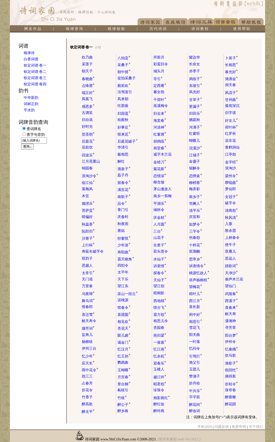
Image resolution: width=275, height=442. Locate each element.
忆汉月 (123, 349)
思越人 (87, 265)
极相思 (122, 154)
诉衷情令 (197, 266)
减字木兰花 (162, 154)
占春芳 (87, 383)
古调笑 (87, 113)
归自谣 (87, 120)
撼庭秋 (194, 120)
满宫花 (123, 190)
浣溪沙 (195, 148)
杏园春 (158, 328)
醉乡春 (122, 411)
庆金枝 (159, 218)
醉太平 (88, 412)
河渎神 (159, 127)
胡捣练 (159, 141)
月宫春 (123, 377)
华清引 (122, 147)
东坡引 (195, 86)
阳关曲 (194, 335)
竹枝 (122, 398)
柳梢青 (195, 183)
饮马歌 (230, 355)
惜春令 (123, 308)
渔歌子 (231, 363)
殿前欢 (123, 86)
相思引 (195, 322)
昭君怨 (159, 384)
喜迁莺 (88, 315)
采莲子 (87, 64)
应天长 (88, 363)
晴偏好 (87, 217)
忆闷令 (194, 348)
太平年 (122, 272)
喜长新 (194, 307)
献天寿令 (89, 321)
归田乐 (195, 114)
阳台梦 (231, 335)
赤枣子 (194, 71)
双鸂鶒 (194, 251)
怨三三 (87, 376)
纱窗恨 (123, 238)
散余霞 (230, 231)
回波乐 (88, 155)
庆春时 (122, 217)
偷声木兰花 (234, 279)
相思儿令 (160, 321)
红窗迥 (159, 134)
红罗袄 (230, 134)
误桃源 (122, 300)
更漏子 (195, 106)
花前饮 (87, 147)
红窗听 (194, 134)
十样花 (195, 245)
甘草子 (195, 100)
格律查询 (75, 29)
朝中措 (123, 72)
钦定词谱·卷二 (35, 72)
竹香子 (87, 397)
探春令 (159, 273)
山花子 (158, 238)
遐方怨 (159, 315)
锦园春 (87, 168)
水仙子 (159, 259)
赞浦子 (194, 376)
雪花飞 (194, 328)
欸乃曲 (87, 57)
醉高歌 (87, 404)
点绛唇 (88, 86)
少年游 (123, 245)
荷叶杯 (231, 127)
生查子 (159, 245)
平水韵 (29, 110)
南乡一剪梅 (162, 196)
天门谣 (87, 279)
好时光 (87, 127)
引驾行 (195, 356)
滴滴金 (231, 79)
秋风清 (231, 218)
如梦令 (195, 224)
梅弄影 (194, 189)
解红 (121, 161)
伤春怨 (194, 238)
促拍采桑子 (126, 78)
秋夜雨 (122, 224)
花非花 (230, 141)
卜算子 (231, 58)
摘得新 (230, 376)
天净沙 (231, 273)
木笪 (85, 196)
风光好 (194, 92)
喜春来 (231, 308)
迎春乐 (159, 363)
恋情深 (159, 176)
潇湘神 (230, 321)
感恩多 (88, 106)
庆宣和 (194, 217)
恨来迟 (123, 134)
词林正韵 (31, 104)
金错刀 (159, 162)
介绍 (98, 47)
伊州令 (230, 342)
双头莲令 (160, 251)
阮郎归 (88, 231)
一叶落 (194, 342)
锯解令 (194, 168)
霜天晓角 (125, 259)
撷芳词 (88, 328)
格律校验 (117, 29)
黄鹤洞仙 (232, 147)
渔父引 (194, 362)
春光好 (231, 72)
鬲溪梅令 (160, 106)
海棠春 (159, 121)
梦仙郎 (230, 189)
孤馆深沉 (232, 106)
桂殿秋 (122, 120)
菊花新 (159, 169)
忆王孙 (123, 356)
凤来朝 (122, 99)
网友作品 (33, 29)
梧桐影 (158, 293)
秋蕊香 (88, 224)
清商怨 (231, 211)
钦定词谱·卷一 (35, 65)
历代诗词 (158, 29)
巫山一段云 (127, 294)
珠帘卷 (230, 390)
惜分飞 (159, 308)
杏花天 (123, 328)
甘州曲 (231, 100)
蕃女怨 (158, 92)
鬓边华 (194, 57)
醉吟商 (158, 411)
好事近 (123, 127)
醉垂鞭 (230, 397)
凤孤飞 (87, 99)
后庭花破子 (127, 141)
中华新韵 (31, 98)
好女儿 (231, 121)
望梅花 (195, 287)
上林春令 (232, 238)
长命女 (194, 64)
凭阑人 (195, 204)
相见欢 (123, 322)
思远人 (230, 258)
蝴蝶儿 (194, 141)
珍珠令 (158, 390)
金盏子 (194, 161)
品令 (122, 204)
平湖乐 (159, 204)
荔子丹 (122, 175)
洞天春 (230, 85)
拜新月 (158, 57)
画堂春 (159, 148)
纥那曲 (122, 106)
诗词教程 (200, 29)
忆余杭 (159, 356)
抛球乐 (88, 204)
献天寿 (230, 314)
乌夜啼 (88, 294)
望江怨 (158, 286)
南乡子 (195, 197)
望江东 (122, 286)
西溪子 (231, 301)
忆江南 (159, 349)
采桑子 (123, 65)
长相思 (231, 65)
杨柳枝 (87, 342)
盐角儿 (87, 335)
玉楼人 (158, 369)
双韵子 (87, 258)
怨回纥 (231, 370)
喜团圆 (123, 315)
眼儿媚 (123, 335)
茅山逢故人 (162, 189)
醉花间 (195, 405)
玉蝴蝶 (123, 370)
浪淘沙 (230, 168)
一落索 (159, 342)
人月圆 (159, 224)
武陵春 (231, 294)
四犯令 (122, 265)
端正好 (88, 93)
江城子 (195, 155)
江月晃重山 (91, 161)
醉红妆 (158, 404)
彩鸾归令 (160, 64)
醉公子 (123, 405)
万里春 (87, 286)
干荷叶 (159, 100)
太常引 (88, 273)
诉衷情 (159, 266)
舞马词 (88, 301)
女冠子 (231, 197)
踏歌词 (231, 266)
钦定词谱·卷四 (35, 84)
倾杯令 (158, 210)
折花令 (87, 390)
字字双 (194, 397)
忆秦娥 (231, 349)
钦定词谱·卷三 (35, 78)
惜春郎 (87, 307)
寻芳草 (230, 328)
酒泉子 (123, 169)
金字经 (231, 162)
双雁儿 (230, 251)
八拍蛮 (123, 58)
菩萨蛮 (88, 211)
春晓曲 (88, 79)
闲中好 (195, 315)
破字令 (230, 203)
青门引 (122, 210)
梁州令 (231, 176)
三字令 (195, 231)
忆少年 (88, 356)
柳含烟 (158, 182)
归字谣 (230, 113)
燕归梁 (159, 335)
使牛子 (230, 245)
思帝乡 (195, 259)
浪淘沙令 (90, 176)
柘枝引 (122, 390)
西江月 (195, 301)
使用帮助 (242, 29)
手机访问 (204, 427)
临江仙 (88, 183)
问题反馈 (221, 427)
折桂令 (231, 384)
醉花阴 (230, 404)
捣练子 (195, 79)
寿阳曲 (123, 252)
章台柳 (123, 384)
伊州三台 (89, 348)
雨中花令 (90, 370)
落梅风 (87, 189)
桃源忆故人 (199, 273)
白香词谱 (31, 59)
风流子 (231, 93)
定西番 (159, 86)
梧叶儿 (195, 294)
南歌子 (123, 197)
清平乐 (195, 211)
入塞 (228, 224)
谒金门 (123, 342)
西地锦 (159, 301)
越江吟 (159, 377)
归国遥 (123, 114)
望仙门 (230, 286)
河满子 (195, 127)
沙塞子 (88, 238)
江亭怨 (230, 154)
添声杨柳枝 (199, 280)
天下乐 (122, 279)
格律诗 (29, 53)
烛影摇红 (161, 398)
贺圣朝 (88, 134)
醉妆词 (194, 411)
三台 (158, 231)
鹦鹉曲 (122, 362)
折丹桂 (194, 383)
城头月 (158, 71)
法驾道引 (124, 92)
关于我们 (256, 427)
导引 (158, 79)
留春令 (123, 183)
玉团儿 (194, 369)
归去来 (159, 114)
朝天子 (87, 71)
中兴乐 (195, 391)
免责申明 (239, 427)
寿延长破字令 (93, 251)
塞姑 (121, 231)
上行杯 (88, 245)
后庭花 (88, 141)
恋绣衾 (195, 176)
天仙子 (159, 280)
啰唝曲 (231, 183)
